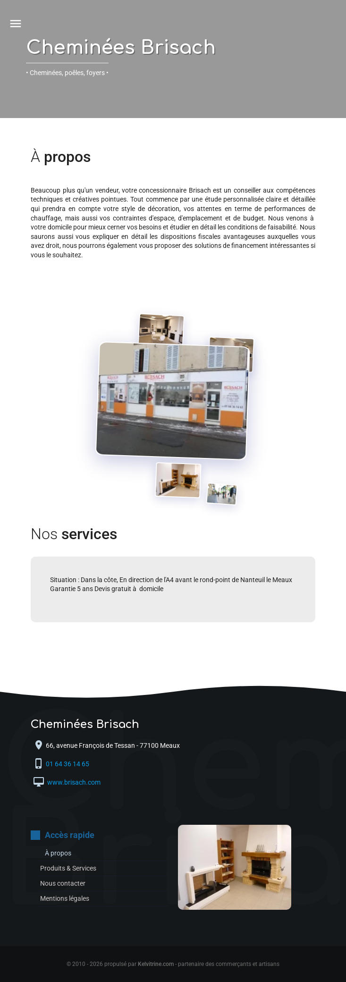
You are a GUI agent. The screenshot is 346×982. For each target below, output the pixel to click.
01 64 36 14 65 (68, 764)
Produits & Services (68, 868)
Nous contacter (62, 883)
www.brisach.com (73, 782)
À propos (58, 853)
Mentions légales (64, 898)
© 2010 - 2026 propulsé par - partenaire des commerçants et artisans (173, 964)
